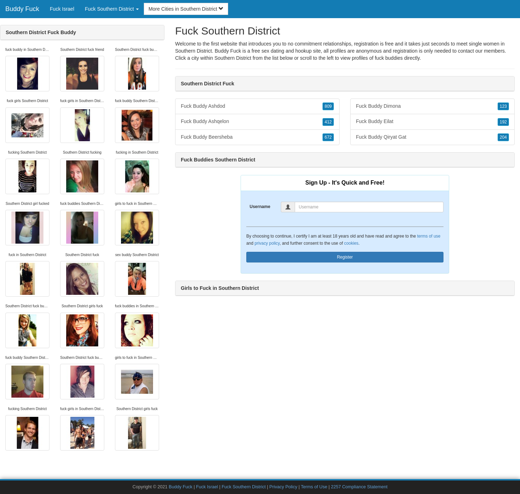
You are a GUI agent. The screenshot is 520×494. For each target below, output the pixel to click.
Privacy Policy (283, 486)
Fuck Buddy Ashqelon (257, 122)
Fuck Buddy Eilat (432, 122)
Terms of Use (314, 486)
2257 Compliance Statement (359, 486)
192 (503, 121)
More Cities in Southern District (186, 9)
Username (260, 206)
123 (503, 106)
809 (328, 106)
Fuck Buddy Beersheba (257, 137)
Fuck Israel (62, 9)
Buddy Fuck (22, 8)
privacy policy (266, 243)
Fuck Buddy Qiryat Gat (432, 137)
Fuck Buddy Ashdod (257, 106)
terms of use (428, 236)
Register (345, 257)
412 (328, 121)
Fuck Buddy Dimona (432, 106)
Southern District (232, 58)
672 (328, 137)
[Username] (369, 207)
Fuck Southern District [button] (112, 9)
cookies (351, 243)
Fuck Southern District (244, 486)
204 (503, 137)
